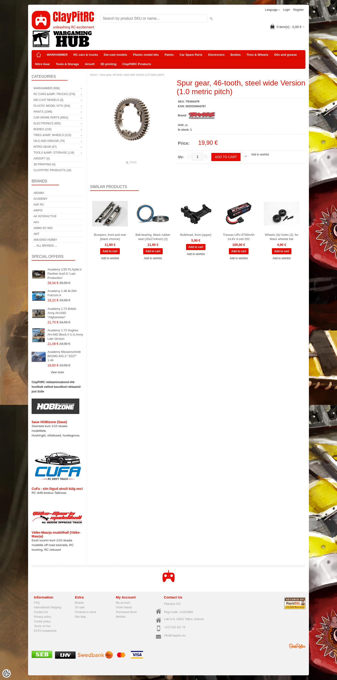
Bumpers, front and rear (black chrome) (110, 237)
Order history (124, 607)
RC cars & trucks (85, 54)
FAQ (37, 602)
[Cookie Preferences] (6, 673)
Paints (169, 54)
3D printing (108, 64)
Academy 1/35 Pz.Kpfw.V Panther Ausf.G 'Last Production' (65, 274)
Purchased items (126, 612)
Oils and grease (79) (49, 141)
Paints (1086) (42, 111)
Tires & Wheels (257, 54)
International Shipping (47, 607)
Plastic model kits (146, 54)
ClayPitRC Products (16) (52, 170)
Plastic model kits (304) (51, 105)
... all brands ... (45, 245)
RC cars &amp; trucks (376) (54, 94)
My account (123, 602)
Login (286, 9)
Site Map (80, 616)
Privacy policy (42, 616)
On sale (79, 607)
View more (57, 372)
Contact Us (41, 612)
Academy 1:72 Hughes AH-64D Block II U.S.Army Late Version (65, 334)
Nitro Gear (42, 64)
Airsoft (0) (41, 158)
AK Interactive (45, 216)
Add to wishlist (260, 154)
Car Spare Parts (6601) (50, 117)
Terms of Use (42, 626)
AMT (36, 234)
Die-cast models (115, 54)
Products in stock (85, 612)
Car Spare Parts (190, 54)
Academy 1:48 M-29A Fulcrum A (62, 293)
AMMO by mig (43, 228)
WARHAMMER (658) (46, 88)
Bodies (236, 54)
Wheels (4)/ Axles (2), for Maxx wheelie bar (281, 237)
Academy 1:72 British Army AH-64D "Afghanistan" (62, 313)
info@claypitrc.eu (175, 635)
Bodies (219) (42, 129)
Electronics (216, 54)
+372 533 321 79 (174, 627)
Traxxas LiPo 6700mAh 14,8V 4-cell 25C (239, 237)
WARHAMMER (57, 54)
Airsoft (90, 64)
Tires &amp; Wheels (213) (52, 135)
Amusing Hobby (45, 239)
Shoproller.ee (297, 646)
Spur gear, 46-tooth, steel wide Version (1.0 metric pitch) (132, 74)
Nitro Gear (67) (45, 146)
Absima (38, 193)
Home (93, 74)
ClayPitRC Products (136, 64)
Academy (40, 198)
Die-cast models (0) (48, 100)
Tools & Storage (67, 64)
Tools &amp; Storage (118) (53, 152)
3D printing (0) (44, 164)
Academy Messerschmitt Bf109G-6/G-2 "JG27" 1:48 (64, 356)
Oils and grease (285, 54)
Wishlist (120, 616)
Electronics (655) (47, 123)
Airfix (38, 210)
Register (298, 9)
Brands (79, 602)
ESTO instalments (45, 630)
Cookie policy (42, 621)
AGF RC (38, 204)
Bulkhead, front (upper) (195, 235)
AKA (36, 222)
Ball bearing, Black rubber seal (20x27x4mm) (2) (153, 237)
